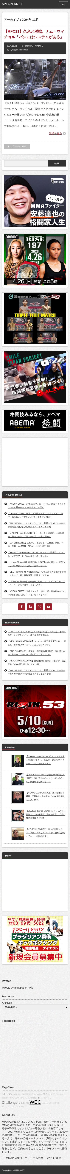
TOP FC (47, 1098)
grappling (38, 1094)
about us (6, 1098)
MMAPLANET (18, 1170)
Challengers (11, 1102)
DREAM (20, 1107)
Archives (7, 1002)
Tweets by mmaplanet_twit (17, 987)
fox (49, 1094)
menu (63, 4)
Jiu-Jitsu (59, 1094)
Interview (29, 46)
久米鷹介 (14, 50)
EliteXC (25, 1103)
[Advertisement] (32, 461)
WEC (35, 1102)
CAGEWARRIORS (18, 1098)
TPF (40, 1097)
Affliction (17, 1094)
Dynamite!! (32, 1098)
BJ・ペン (7, 1094)
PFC (45, 1094)
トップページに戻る (17, 146)
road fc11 (23, 50)
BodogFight (47, 1103)
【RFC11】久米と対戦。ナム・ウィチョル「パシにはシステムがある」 (34, 34)
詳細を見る (55, 133)
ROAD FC (38, 46)
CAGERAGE (27, 1094)
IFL (14, 1107)
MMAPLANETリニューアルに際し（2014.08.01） (35, 1158)
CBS (53, 1094)
